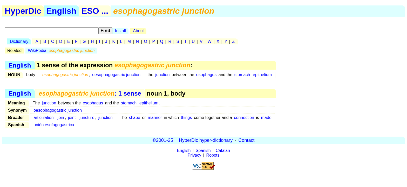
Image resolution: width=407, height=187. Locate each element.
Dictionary (19, 41)
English (61, 11)
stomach (242, 74)
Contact (246, 140)
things (186, 117)
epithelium (262, 74)
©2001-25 (163, 140)
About (138, 31)
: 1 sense (90, 93)
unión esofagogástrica (53, 125)
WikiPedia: (61, 50)
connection (244, 117)
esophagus (206, 74)
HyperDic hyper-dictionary (206, 140)
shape (134, 117)
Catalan (223, 150)
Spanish (203, 150)
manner (155, 117)
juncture (87, 117)
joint (72, 117)
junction (162, 74)
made (266, 117)
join (61, 117)
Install (120, 31)
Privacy (194, 155)
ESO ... (95, 11)
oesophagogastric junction (116, 74)
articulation (43, 117)
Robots (213, 155)
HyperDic (23, 11)
